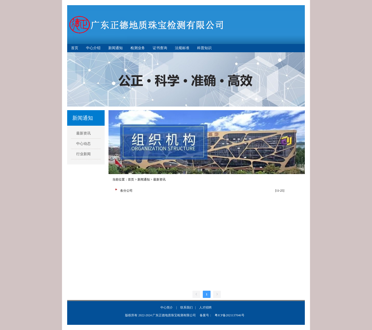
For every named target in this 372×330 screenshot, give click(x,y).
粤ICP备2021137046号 (229, 315)
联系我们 (186, 307)
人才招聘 (205, 307)
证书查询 (160, 48)
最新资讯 (83, 133)
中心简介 (166, 307)
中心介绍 (93, 48)
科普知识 (204, 48)
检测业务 (137, 48)
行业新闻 (83, 154)
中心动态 (83, 144)
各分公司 (126, 190)
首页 (74, 48)
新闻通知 (115, 48)
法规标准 (182, 48)
